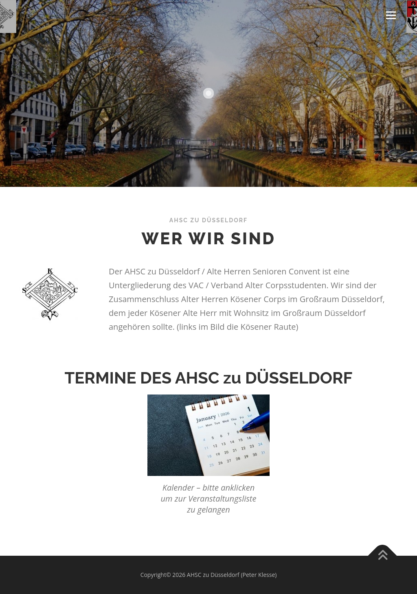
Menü (391, 15)
